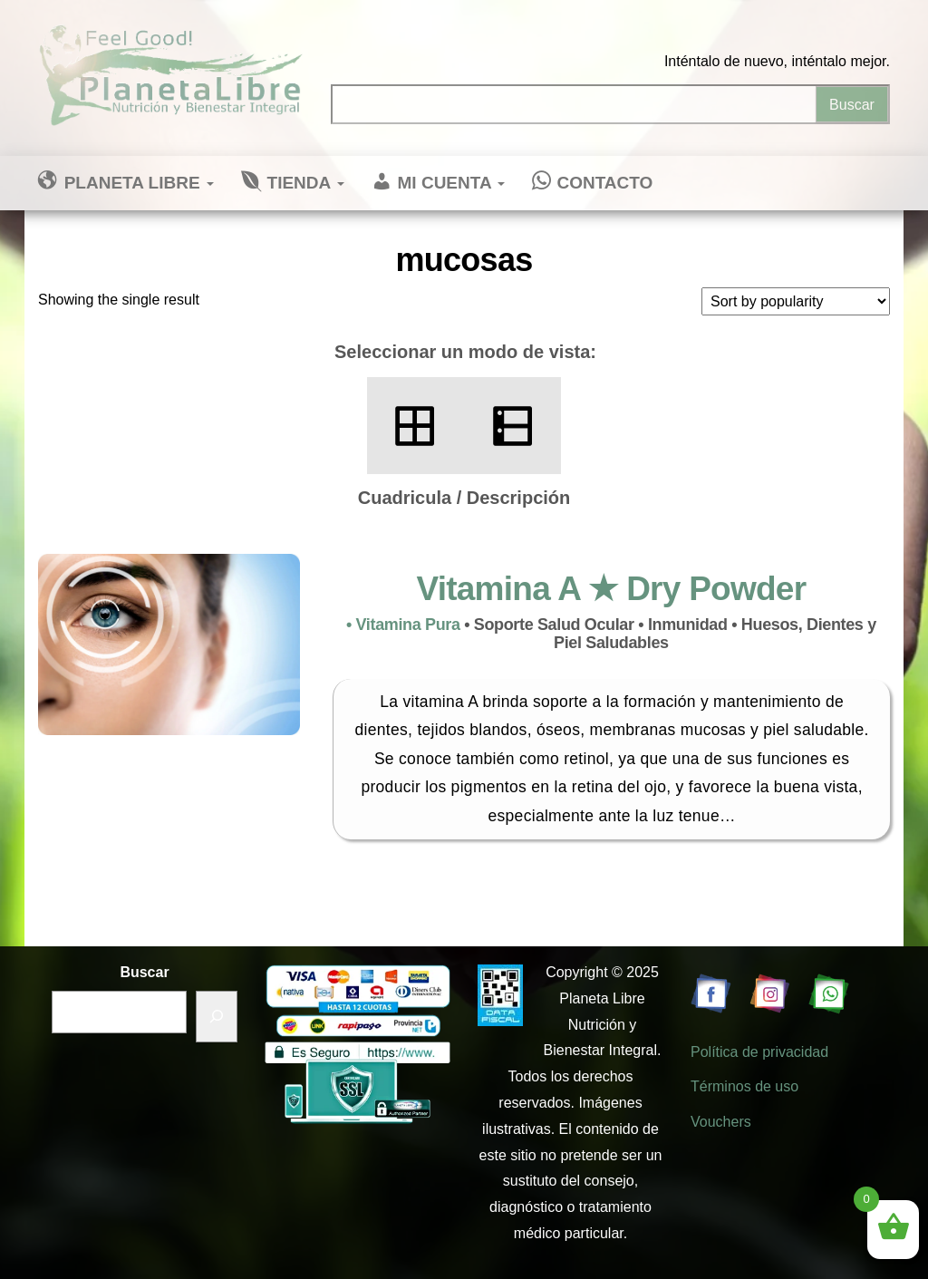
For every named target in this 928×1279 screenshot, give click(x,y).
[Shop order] (795, 301)
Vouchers (721, 1121)
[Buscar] (216, 1016)
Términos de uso (744, 1086)
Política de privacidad (759, 1052)
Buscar (144, 972)
